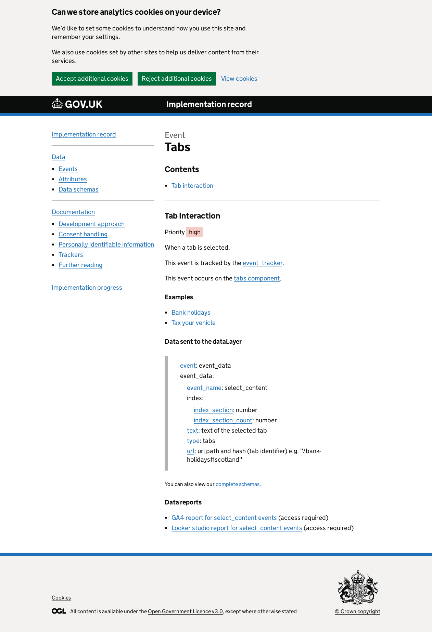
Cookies (61, 597)
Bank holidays (191, 312)
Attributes (73, 179)
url (190, 451)
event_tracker (262, 263)
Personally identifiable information (106, 244)
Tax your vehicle (193, 323)
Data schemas (79, 189)
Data (58, 157)
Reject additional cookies (177, 78)
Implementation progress (87, 287)
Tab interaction (192, 185)
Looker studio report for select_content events (236, 528)
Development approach (92, 224)
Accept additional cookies (92, 78)
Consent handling (83, 234)
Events (68, 169)
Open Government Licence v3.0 (185, 611)
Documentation (73, 212)
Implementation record (209, 104)
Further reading (80, 265)
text (192, 430)
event (188, 365)
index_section (213, 410)
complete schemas (237, 484)
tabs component (257, 278)
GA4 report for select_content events (224, 518)
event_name (204, 388)
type (193, 441)
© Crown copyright (357, 611)
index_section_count (223, 420)
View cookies (239, 78)
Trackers (71, 255)
